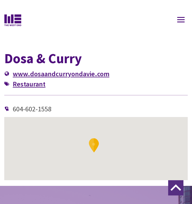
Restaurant (29, 84)
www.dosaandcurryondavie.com (61, 73)
